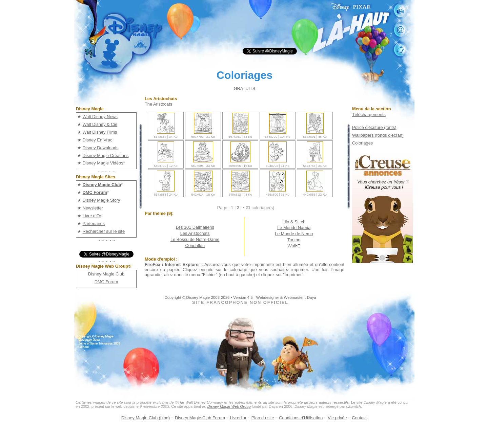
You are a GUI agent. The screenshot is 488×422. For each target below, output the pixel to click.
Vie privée (337, 417)
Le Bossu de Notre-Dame (194, 239)
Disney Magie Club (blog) (145, 417)
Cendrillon (195, 245)
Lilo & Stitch (293, 221)
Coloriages (362, 143)
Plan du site (262, 417)
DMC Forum (106, 281)
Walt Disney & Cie (100, 124)
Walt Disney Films (100, 132)
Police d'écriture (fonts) (374, 127)
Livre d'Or (92, 215)
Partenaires (94, 223)
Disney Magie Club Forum (200, 417)
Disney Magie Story (101, 200)
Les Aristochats (195, 233)
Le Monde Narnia (293, 227)
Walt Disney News (100, 116)
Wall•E (294, 245)
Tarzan (293, 239)
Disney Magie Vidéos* (104, 162)
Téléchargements (369, 114)
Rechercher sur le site (104, 231)
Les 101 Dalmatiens (195, 227)
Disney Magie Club (106, 273)
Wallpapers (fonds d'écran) (378, 135)
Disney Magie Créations (106, 155)
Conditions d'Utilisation (301, 417)
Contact (359, 417)
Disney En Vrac (98, 139)
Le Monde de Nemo (294, 233)
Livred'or (238, 417)
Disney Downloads (101, 147)
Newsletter (93, 207)
